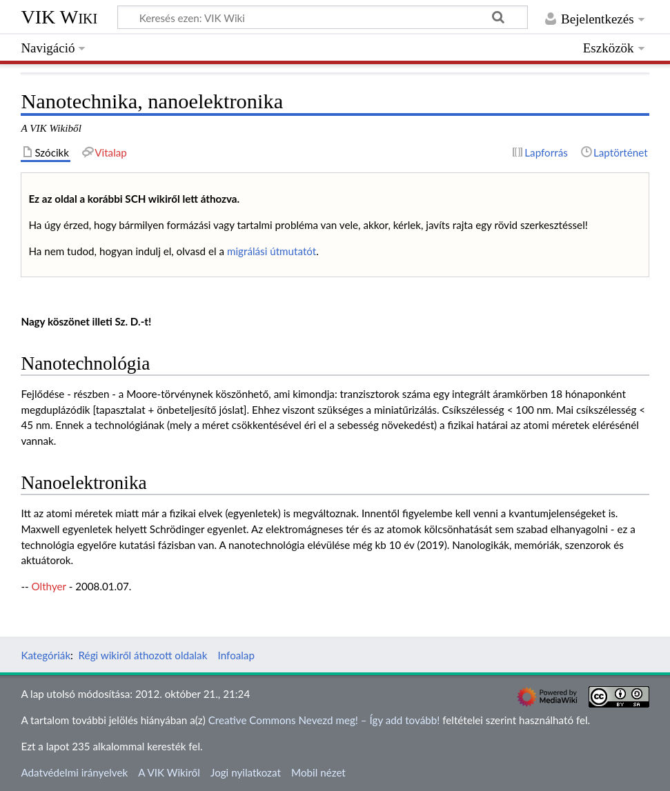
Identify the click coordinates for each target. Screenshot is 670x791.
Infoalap (236, 655)
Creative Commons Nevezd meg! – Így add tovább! (324, 720)
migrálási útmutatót (271, 251)
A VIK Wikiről (168, 772)
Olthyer (49, 586)
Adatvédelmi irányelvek (74, 772)
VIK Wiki (59, 17)
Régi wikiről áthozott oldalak (143, 655)
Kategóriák (45, 655)
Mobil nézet (318, 772)
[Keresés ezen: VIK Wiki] (322, 17)
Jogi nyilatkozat (245, 772)
